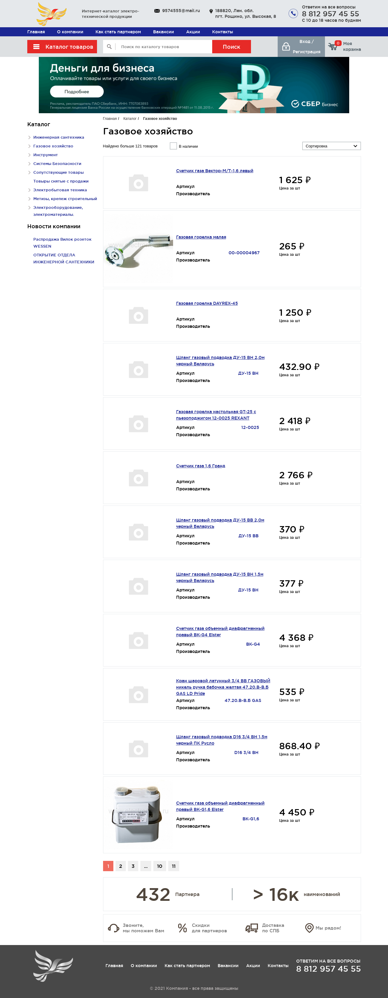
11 (174, 866)
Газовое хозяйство (53, 146)
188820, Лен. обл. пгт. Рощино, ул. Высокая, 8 (245, 13)
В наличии (188, 146)
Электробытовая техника (60, 190)
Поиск (231, 47)
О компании (70, 32)
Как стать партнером (118, 32)
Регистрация (306, 51)
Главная (36, 32)
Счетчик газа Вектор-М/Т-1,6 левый (214, 170)
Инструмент (45, 155)
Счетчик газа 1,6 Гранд (200, 465)
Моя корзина (348, 46)
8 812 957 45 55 (330, 14)
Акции (193, 32)
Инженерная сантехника (58, 137)
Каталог (130, 119)
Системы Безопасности (57, 163)
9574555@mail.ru (181, 10)
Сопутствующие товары (58, 172)
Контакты (222, 32)
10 (159, 866)
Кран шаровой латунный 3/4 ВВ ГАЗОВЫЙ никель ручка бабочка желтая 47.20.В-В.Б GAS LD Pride (223, 687)
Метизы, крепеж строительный (65, 198)
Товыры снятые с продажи (61, 181)
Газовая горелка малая (201, 237)
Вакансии (163, 32)
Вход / (306, 41)
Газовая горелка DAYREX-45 (207, 303)
